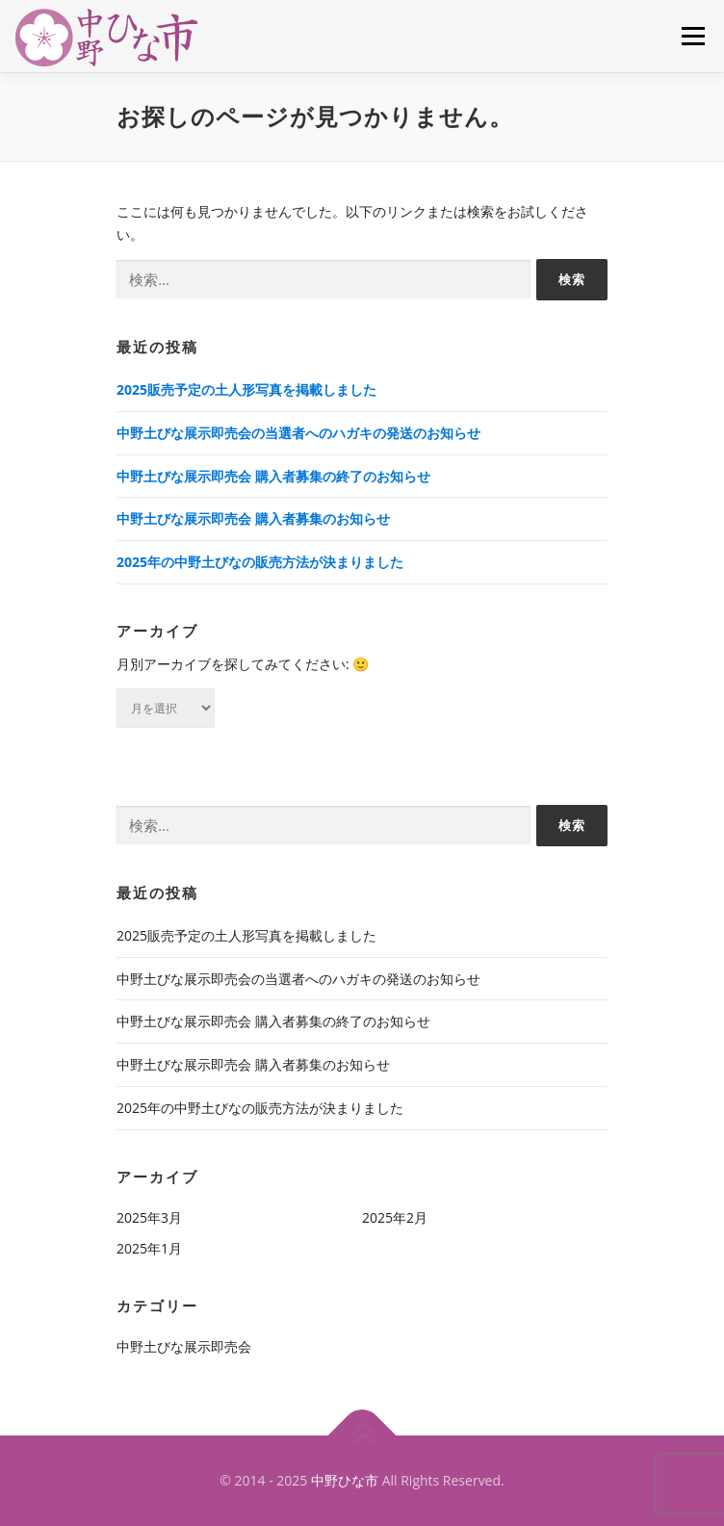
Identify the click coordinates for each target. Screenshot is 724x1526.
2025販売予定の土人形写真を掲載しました (246, 389)
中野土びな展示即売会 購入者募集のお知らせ (253, 518)
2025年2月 (394, 1217)
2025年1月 (149, 1248)
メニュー (693, 36)
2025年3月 (149, 1217)
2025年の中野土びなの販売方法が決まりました (259, 562)
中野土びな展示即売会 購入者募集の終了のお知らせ (273, 476)
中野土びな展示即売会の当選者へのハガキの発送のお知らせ (298, 433)
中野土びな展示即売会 (183, 1346)
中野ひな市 (344, 1480)
